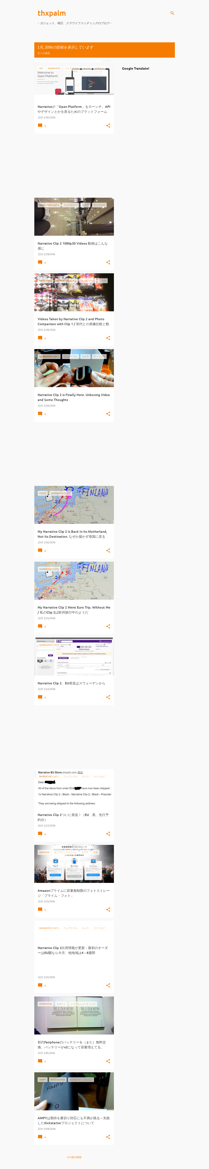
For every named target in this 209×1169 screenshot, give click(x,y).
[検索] (172, 13)
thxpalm (52, 12)
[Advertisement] (72, 166)
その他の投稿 (74, 1157)
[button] (108, 126)
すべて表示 (44, 53)
